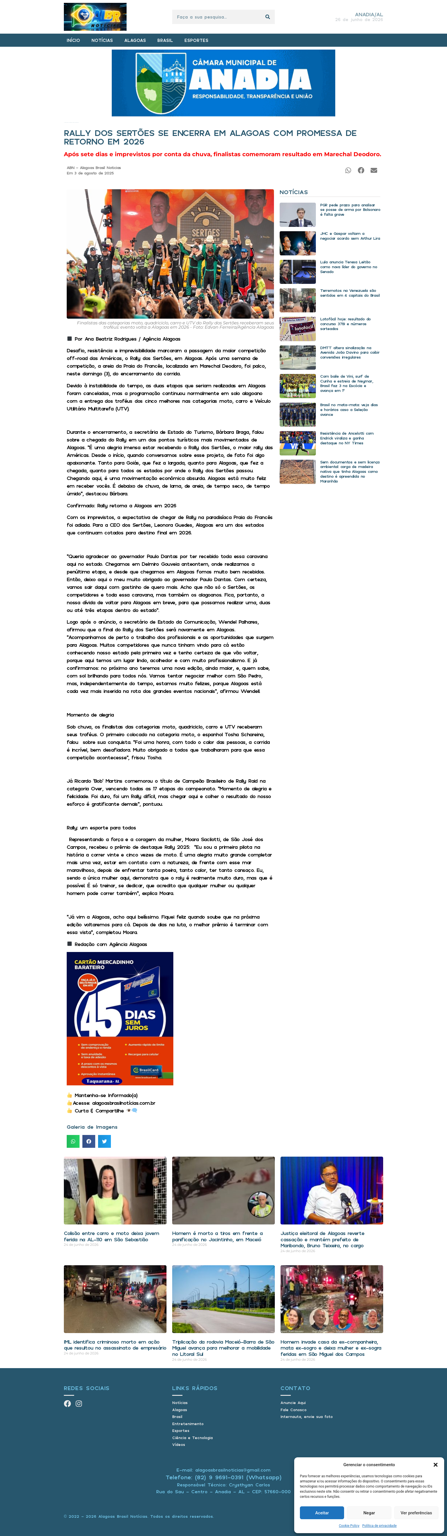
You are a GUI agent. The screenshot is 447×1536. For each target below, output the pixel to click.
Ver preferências (416, 1512)
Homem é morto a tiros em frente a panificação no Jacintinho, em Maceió (217, 1236)
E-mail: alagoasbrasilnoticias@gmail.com (223, 1470)
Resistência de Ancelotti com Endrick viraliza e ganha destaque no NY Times (346, 438)
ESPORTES (196, 40)
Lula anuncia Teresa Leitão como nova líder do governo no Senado (348, 266)
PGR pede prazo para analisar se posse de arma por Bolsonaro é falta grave (350, 209)
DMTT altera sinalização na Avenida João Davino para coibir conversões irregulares (349, 352)
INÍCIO (73, 40)
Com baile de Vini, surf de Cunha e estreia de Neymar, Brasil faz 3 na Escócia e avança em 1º (346, 383)
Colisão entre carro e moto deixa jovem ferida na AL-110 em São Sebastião (111, 1236)
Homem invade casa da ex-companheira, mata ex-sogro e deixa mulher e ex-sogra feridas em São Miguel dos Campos (331, 1347)
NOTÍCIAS (102, 40)
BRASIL (165, 40)
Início (64, 122)
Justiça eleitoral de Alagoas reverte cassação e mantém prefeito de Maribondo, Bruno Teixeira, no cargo (322, 1239)
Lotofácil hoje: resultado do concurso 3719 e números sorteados (345, 323)
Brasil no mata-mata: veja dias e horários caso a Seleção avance (349, 409)
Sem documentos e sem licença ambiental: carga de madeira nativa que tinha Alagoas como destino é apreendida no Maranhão (349, 471)
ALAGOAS (135, 40)
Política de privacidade (379, 1526)
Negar (369, 1512)
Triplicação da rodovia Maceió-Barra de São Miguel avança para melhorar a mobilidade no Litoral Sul (223, 1347)
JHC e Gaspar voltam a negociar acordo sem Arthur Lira (350, 236)
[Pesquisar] (268, 17)
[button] (435, 1465)
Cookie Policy (349, 1526)
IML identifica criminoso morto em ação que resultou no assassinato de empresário (115, 1344)
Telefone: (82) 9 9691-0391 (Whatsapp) (224, 1477)
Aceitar (322, 1512)
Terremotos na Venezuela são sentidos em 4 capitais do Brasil (350, 293)
